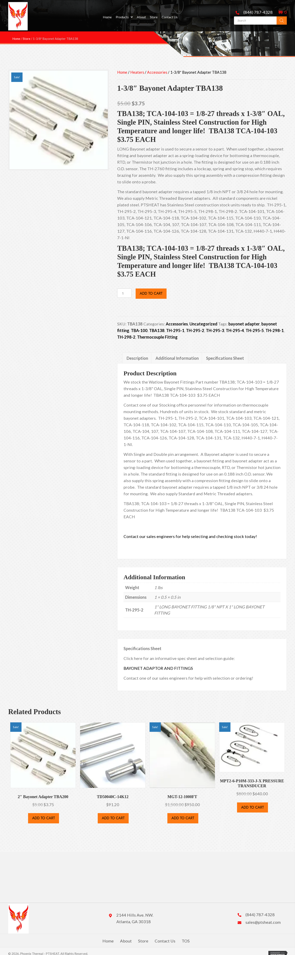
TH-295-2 (195, 330)
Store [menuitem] (143, 940)
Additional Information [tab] (177, 358)
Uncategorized (203, 323)
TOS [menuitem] (186, 940)
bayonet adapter (244, 323)
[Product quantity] (124, 293)
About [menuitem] (126, 940)
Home (122, 72)
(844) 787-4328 (258, 12)
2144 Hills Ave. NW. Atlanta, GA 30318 (134, 918)
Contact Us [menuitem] (165, 940)
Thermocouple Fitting (157, 336)
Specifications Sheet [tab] (225, 358)
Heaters (137, 72)
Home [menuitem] (108, 940)
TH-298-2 (126, 336)
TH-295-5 (255, 330)
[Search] (282, 20)
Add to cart (151, 293)
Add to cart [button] (43, 818)
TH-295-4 (235, 330)
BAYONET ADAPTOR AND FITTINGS (158, 668)
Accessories (157, 72)
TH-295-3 (215, 330)
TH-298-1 (275, 330)
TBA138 (157, 330)
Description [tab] (137, 358)
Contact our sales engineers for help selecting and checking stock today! (191, 536)
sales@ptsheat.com (263, 922)
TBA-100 (139, 330)
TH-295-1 (175, 330)
